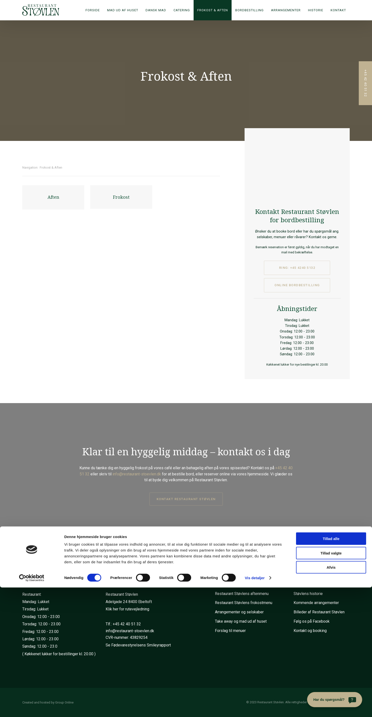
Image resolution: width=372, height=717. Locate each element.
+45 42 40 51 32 (127, 624)
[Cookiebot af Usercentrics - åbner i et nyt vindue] (31, 707)
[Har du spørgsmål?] (334, 699)
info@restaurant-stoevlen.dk (136, 474)
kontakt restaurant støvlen (186, 499)
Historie (315, 10)
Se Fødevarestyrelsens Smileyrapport (138, 645)
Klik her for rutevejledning (127, 609)
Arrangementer (286, 10)
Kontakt (338, 10)
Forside (93, 10)
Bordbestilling (249, 10)
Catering (182, 10)
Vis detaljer (255, 707)
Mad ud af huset (122, 10)
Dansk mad (156, 10)
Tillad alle (331, 668)
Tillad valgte (331, 682)
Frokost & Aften (212, 10)
